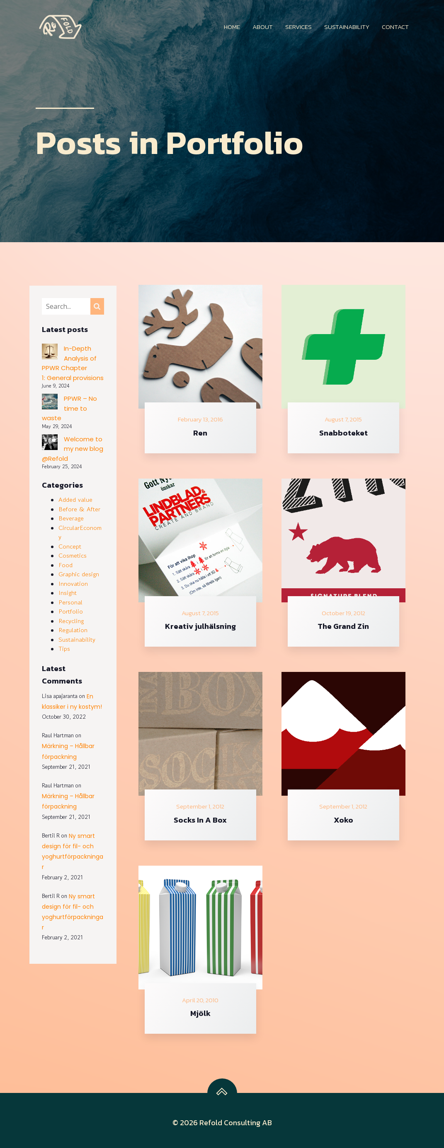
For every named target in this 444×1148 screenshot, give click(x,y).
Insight (67, 592)
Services (298, 26)
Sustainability (346, 26)
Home (232, 26)
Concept (69, 546)
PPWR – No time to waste (69, 408)
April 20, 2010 (200, 1000)
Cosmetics (72, 555)
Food (65, 565)
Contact (395, 26)
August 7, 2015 (343, 419)
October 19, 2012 (343, 613)
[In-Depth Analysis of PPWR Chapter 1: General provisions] (50, 353)
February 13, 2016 (200, 419)
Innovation (73, 583)
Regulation (72, 630)
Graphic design (78, 574)
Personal (70, 602)
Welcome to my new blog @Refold (72, 449)
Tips (64, 648)
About (262, 26)
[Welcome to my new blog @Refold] (50, 443)
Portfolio (70, 611)
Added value (75, 499)
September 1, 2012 (200, 806)
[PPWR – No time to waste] (50, 403)
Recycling (71, 620)
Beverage (71, 518)
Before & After (79, 509)
